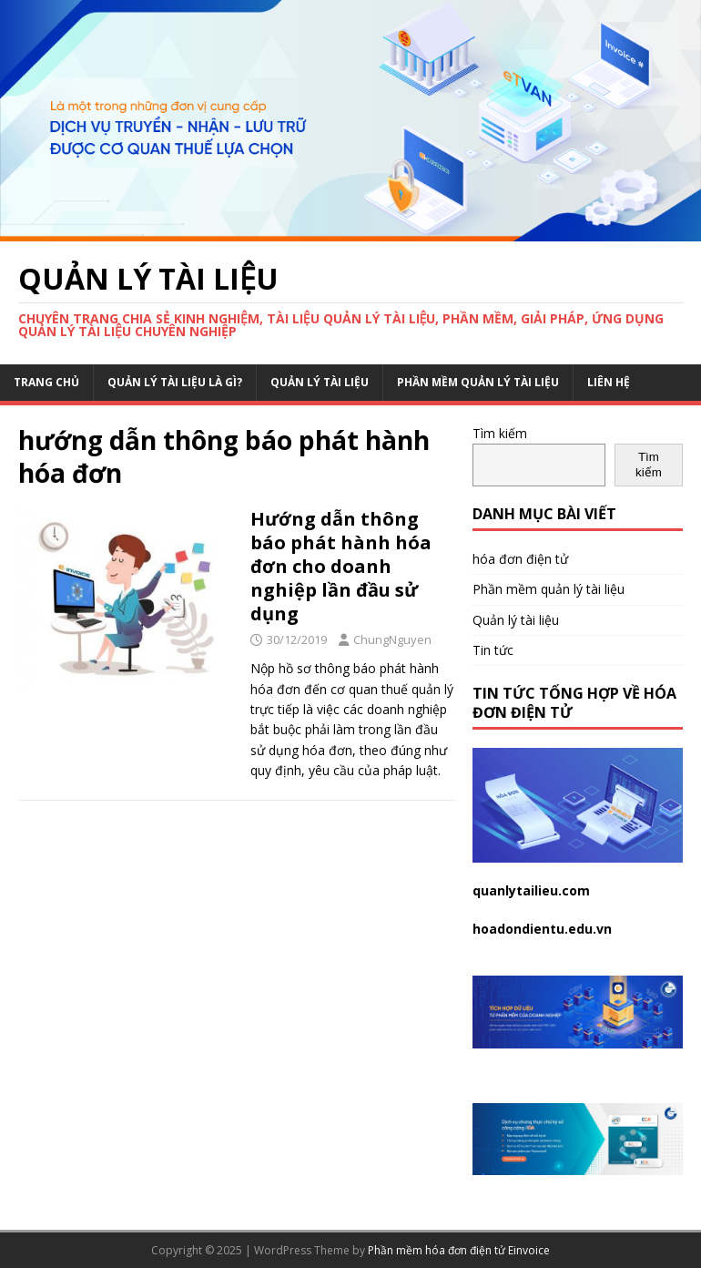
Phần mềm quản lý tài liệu (478, 382)
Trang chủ (46, 382)
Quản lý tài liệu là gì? (174, 382)
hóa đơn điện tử (520, 559)
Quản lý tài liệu (319, 382)
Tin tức (492, 650)
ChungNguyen (392, 639)
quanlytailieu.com (531, 890)
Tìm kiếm (499, 433)
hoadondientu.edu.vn (542, 928)
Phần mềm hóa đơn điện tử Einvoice (459, 1250)
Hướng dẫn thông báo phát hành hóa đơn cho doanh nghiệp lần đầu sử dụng (341, 566)
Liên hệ (608, 382)
